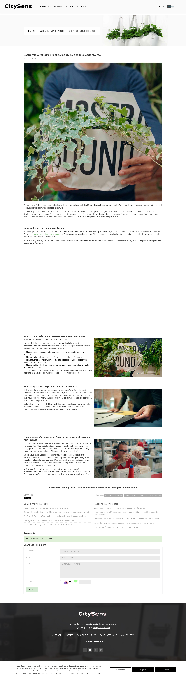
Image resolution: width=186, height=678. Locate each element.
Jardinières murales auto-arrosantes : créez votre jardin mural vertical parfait (127, 519)
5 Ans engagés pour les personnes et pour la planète (117, 527)
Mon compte (127, 635)
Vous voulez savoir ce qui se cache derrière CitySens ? (47, 508)
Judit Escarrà (36, 59)
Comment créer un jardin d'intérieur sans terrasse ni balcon (49, 524)
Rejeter (143, 670)
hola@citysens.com (101, 628)
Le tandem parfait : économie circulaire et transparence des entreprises (125, 523)
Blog (93, 635)
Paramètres (120, 670)
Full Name (30, 551)
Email (28, 557)
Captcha (29, 581)
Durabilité (82, 635)
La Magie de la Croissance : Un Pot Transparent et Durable (49, 520)
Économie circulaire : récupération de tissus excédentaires (119, 508)
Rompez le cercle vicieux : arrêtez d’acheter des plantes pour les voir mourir (56, 512)
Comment (29, 563)
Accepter (165, 670)
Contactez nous (108, 635)
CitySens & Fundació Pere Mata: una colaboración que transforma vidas (55, 516)
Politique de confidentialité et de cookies (85, 673)
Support (56, 635)
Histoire (69, 635)
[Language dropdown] (164, 7)
